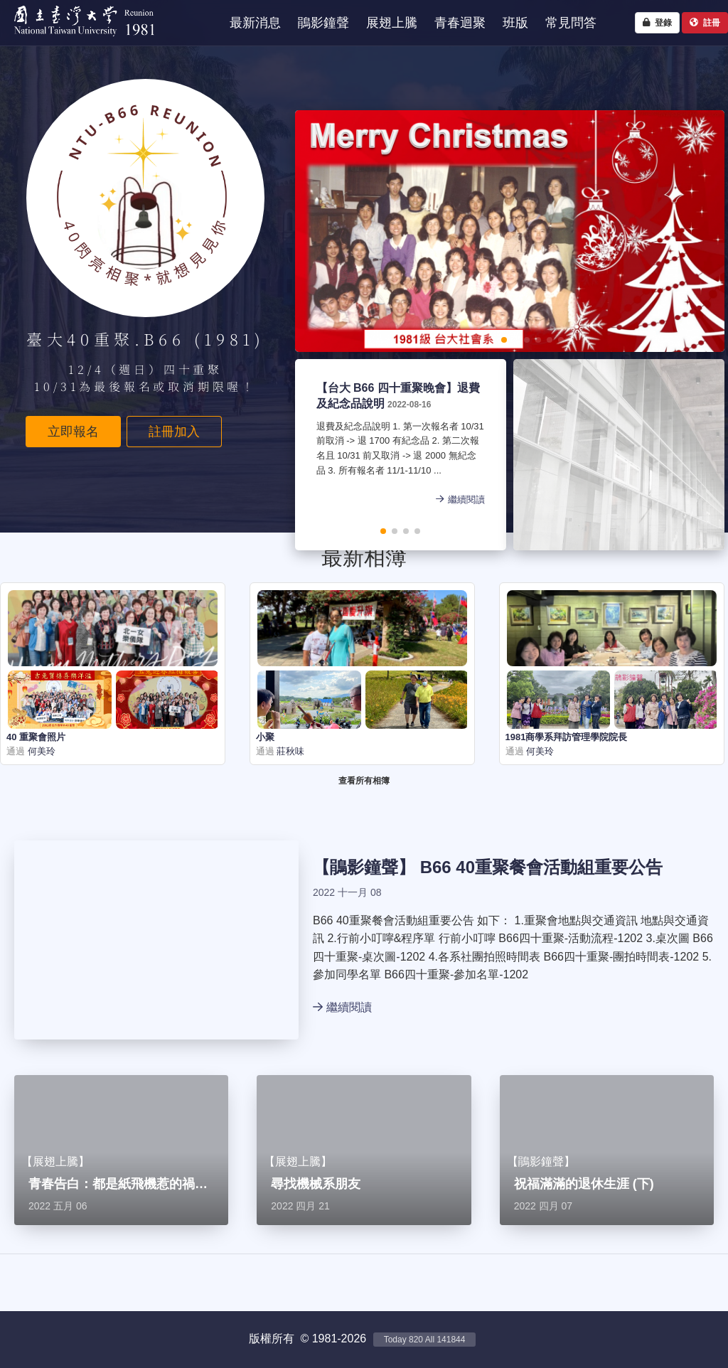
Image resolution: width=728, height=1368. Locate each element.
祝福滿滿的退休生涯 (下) (584, 1184)
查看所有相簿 (364, 781)
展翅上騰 (55, 1161)
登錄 (657, 23)
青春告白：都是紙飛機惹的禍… (118, 1184)
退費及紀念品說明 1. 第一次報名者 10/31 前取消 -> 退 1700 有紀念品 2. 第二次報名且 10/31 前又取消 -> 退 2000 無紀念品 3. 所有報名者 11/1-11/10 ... (397, 450)
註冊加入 (174, 431)
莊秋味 (289, 751)
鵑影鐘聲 (364, 867)
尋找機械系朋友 (315, 1184)
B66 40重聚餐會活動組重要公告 (541, 867)
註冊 (705, 23)
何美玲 (40, 751)
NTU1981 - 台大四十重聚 (77, 39)
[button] (458, 340)
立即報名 (73, 431)
